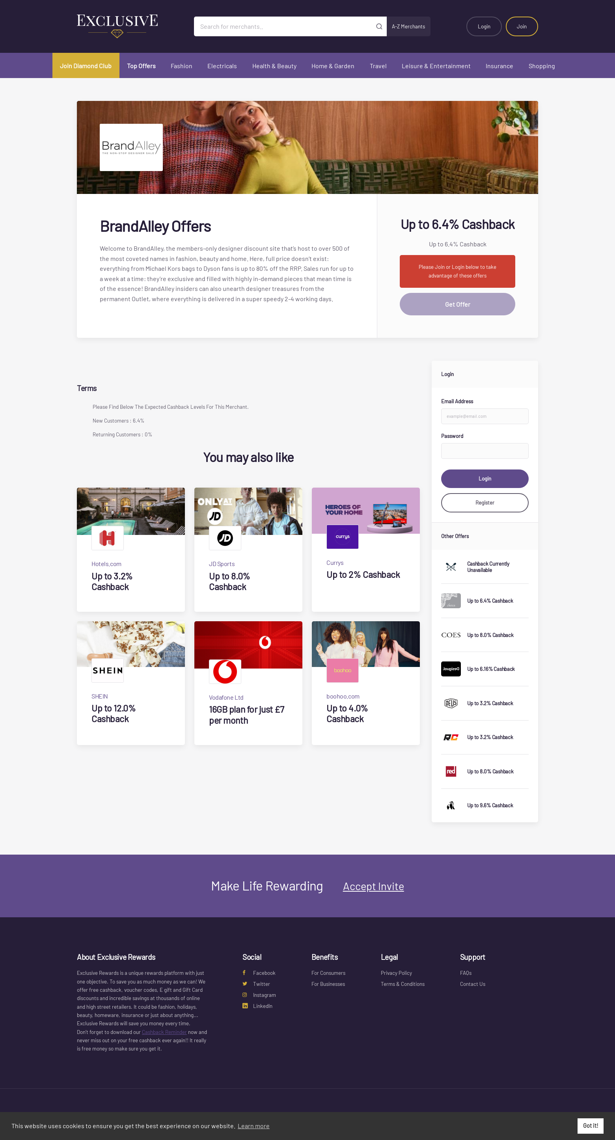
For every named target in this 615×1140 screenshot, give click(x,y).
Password (452, 436)
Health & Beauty (274, 65)
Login (484, 26)
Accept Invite (373, 885)
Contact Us (472, 984)
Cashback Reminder (164, 1032)
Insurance (499, 65)
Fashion (181, 65)
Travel (378, 65)
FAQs (466, 973)
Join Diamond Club (86, 65)
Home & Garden (332, 65)
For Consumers (328, 973)
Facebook (259, 973)
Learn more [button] (254, 1125)
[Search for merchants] (283, 26)
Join (522, 26)
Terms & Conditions (403, 984)
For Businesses (328, 984)
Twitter (256, 984)
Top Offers (141, 65)
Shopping (542, 65)
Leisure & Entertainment (436, 65)
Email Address (457, 401)
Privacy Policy (396, 973)
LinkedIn (257, 1006)
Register (484, 502)
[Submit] (379, 26)
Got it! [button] (590, 1125)
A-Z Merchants (408, 26)
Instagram (259, 995)
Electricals (222, 65)
